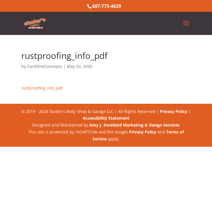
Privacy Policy (173, 111)
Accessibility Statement (106, 118)
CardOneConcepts (44, 66)
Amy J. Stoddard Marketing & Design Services (134, 125)
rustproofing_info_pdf (42, 88)
